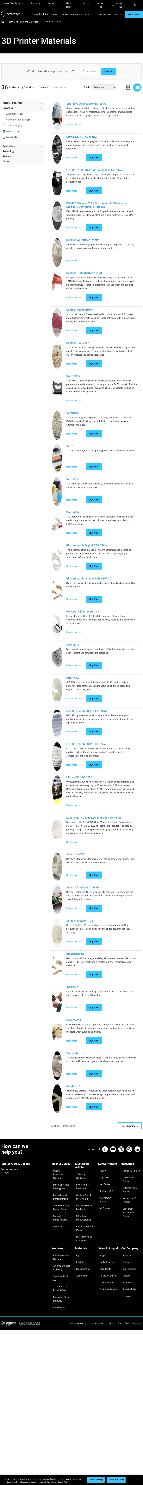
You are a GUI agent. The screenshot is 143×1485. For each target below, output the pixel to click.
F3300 (101, 1366)
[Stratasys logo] (11, 16)
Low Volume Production (80, 1376)
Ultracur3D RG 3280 (111, 915)
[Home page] (1, 24)
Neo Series (102, 1374)
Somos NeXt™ (107, 1018)
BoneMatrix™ (106, 1198)
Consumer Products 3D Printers (131, 1384)
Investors (125, 1453)
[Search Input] (91, 74)
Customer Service (105, 1449)
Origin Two (103, 1370)
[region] (71, 1480)
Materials (89, 16)
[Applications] (23, 149)
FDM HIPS (104, 757)
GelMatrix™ (105, 1275)
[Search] (135, 5)
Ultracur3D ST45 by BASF (114, 154)
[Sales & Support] (108, 1424)
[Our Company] (131, 1424)
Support (51, 3)
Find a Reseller (68, 5)
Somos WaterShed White (114, 279)
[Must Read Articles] (85, 1363)
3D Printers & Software (70, 16)
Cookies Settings (96, 1480)
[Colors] (23, 164)
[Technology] (23, 154)
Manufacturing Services (109, 16)
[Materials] (85, 1424)
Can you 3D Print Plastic (82, 1407)
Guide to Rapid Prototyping (81, 1383)
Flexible (78, 1432)
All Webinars (57, 1463)
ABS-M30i (104, 790)
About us (100, 5)
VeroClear (104, 492)
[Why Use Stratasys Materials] (42, 24)
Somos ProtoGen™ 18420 (114, 1051)
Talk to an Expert (105, 1441)
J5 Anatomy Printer (106, 1382)
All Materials (80, 1441)
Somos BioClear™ (109, 404)
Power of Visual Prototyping (58, 1376)
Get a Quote (103, 1436)
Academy (125, 1445)
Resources (35, 3)
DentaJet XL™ (104, 1378)
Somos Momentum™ (111, 363)
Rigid (77, 1428)
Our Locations (127, 1436)
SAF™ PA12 (105, 444)
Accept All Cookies (116, 1480)
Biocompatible (107, 1128)
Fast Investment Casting (59, 1430)
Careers (86, 3)
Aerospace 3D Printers (131, 1378)
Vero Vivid (104, 562)
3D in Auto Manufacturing (81, 1399)
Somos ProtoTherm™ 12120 (116, 316)
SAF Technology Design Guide (62, 1391)
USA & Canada (13, 3)
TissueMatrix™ (107, 1238)
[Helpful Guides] (62, 1361)
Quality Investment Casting (60, 1368)
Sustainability (127, 1449)
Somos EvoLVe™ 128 (111, 1091)
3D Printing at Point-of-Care (62, 1450)
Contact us (126, 1432)
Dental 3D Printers (129, 1366)
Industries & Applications (44, 15)
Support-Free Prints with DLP (60, 1399)
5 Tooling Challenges (84, 1370)
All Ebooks (56, 1405)
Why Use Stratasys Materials (23, 24)
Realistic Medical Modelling (82, 1391)
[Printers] (23, 159)
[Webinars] (62, 1424)
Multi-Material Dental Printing (61, 1383)
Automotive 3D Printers (131, 1374)
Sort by (87, 90)
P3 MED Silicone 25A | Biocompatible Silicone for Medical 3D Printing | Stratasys (117, 238)
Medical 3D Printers (129, 1370)
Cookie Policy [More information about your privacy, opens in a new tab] (63, 1482)
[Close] (138, 1480)
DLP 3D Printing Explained (82, 1414)
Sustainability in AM (60, 1444)
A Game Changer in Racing (60, 1438)
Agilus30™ (104, 1165)
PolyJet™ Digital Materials (114, 716)
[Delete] (47, 90)
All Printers (103, 1387)
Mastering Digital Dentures (59, 1457)
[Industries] (23, 110)
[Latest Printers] (108, 1361)
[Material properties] (23, 105)
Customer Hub (118, 5)
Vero (101, 529)
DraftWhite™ (105, 595)
